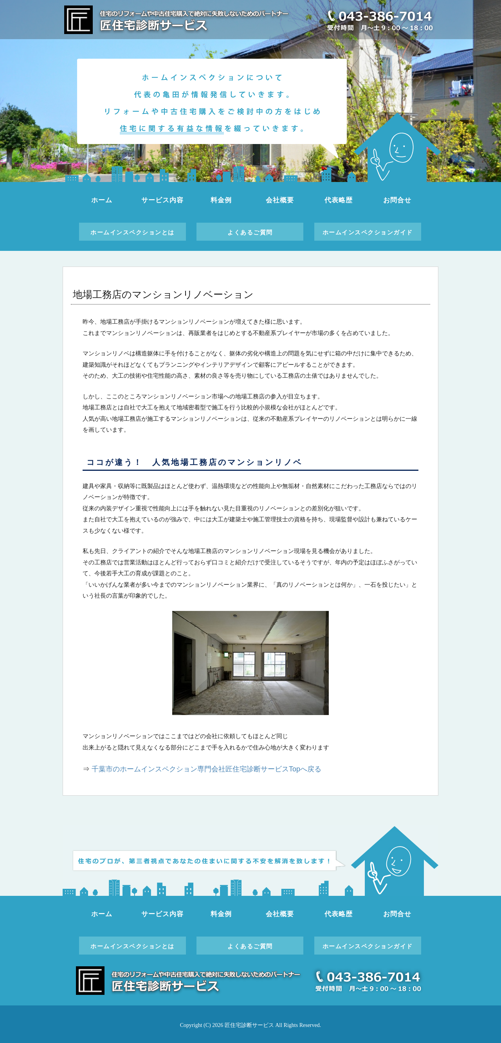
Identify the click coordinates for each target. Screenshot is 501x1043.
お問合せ (397, 200)
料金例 (221, 200)
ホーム (101, 200)
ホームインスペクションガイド (368, 232)
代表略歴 (338, 200)
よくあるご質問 (250, 232)
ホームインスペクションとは (132, 232)
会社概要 (280, 200)
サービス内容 (162, 200)
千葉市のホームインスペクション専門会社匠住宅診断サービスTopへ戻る (206, 769)
